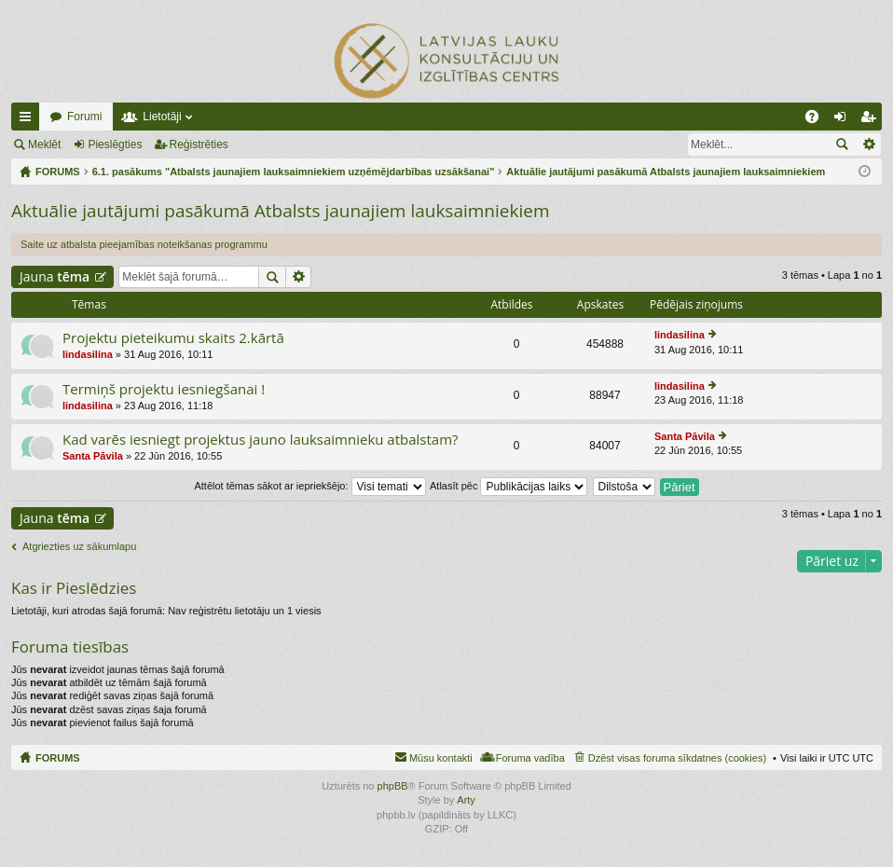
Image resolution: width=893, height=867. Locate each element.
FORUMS (57, 758)
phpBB (393, 785)
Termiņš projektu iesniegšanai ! (163, 389)
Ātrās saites (29, 120)
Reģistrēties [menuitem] (871, 120)
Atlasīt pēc (508, 485)
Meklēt (44, 144)
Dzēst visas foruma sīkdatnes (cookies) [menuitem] (677, 758)
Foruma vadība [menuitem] (530, 758)
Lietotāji (162, 116)
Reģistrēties (199, 144)
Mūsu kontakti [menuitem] (441, 758)
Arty (466, 799)
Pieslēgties (115, 144)
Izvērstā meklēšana (868, 144)
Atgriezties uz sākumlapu (79, 546)
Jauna (54, 276)
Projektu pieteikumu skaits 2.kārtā (173, 338)
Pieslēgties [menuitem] (844, 120)
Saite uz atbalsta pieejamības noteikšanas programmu (144, 244)
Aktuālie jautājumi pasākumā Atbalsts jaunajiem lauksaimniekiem (280, 211)
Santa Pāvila (92, 455)
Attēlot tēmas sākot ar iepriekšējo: (309, 485)
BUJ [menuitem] (818, 120)
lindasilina (87, 354)
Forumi (84, 116)
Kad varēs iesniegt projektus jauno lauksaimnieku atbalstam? (260, 439)
